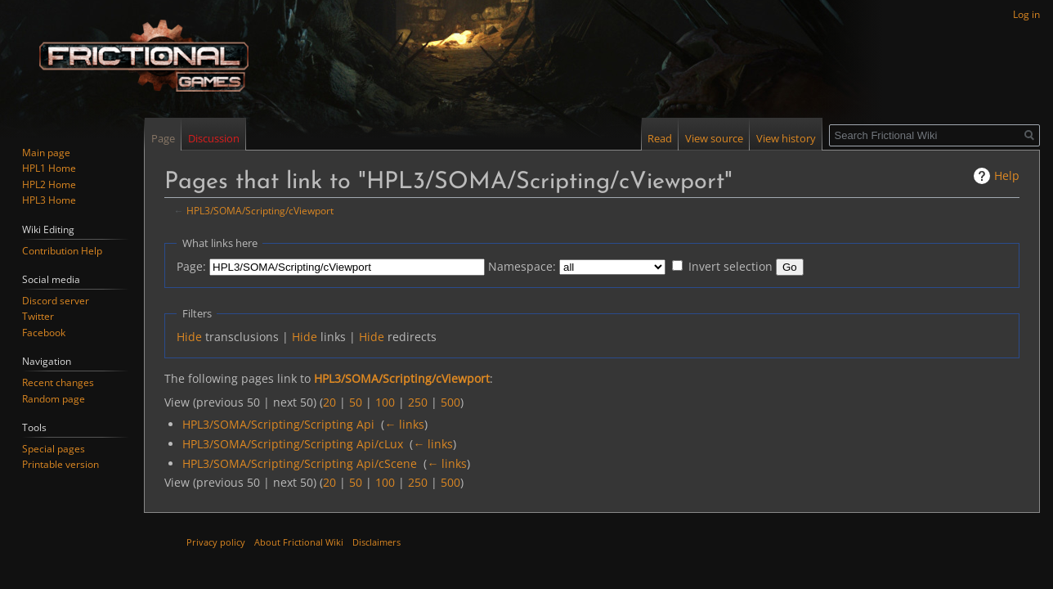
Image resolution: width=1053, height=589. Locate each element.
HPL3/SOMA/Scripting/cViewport (260, 210)
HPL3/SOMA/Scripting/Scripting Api (278, 424)
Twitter (38, 316)
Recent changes (58, 382)
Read (659, 138)
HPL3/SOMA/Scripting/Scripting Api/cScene (299, 463)
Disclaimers (376, 542)
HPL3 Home (49, 200)
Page (163, 138)
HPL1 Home (49, 168)
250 (418, 402)
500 (450, 402)
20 (329, 402)
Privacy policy (215, 542)
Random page (53, 399)
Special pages (53, 449)
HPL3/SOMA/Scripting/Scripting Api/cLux (292, 444)
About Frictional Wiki (298, 542)
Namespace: (522, 266)
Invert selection (730, 266)
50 (355, 402)
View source (714, 138)
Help (1006, 175)
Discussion (214, 138)
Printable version (60, 464)
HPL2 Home (49, 184)
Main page (46, 153)
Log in (1026, 14)
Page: (191, 266)
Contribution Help (62, 251)
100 (385, 402)
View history (786, 138)
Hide (189, 336)
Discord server (55, 301)
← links (404, 424)
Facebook (43, 332)
